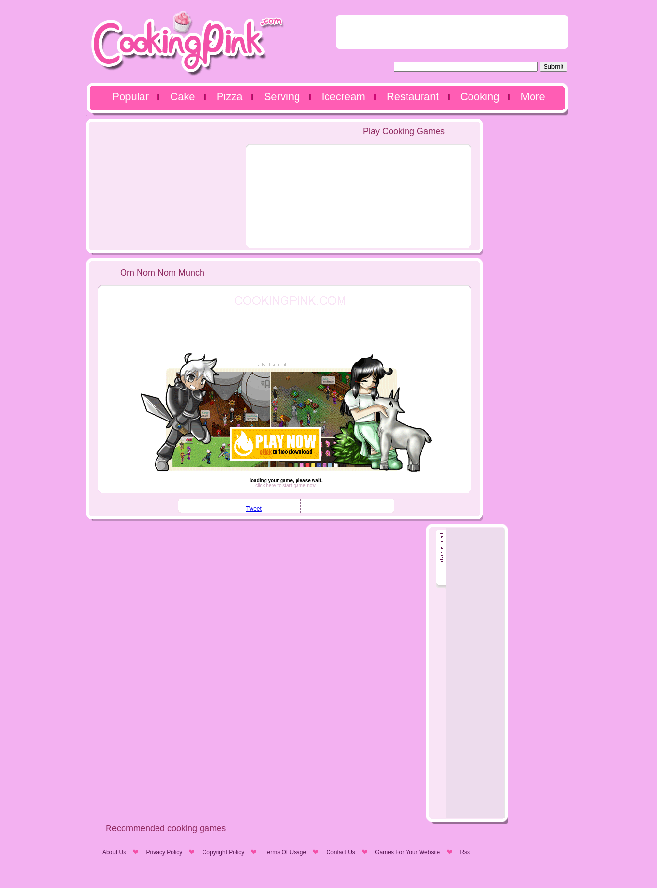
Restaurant (413, 97)
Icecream (343, 97)
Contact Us (341, 852)
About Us (114, 852)
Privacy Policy (164, 852)
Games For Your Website (407, 852)
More (533, 97)
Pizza (230, 97)
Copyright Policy (224, 852)
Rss (465, 852)
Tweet (254, 508)
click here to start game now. (286, 485)
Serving (282, 97)
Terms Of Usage (285, 852)
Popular (130, 97)
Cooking (480, 97)
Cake (182, 97)
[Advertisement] (452, 32)
